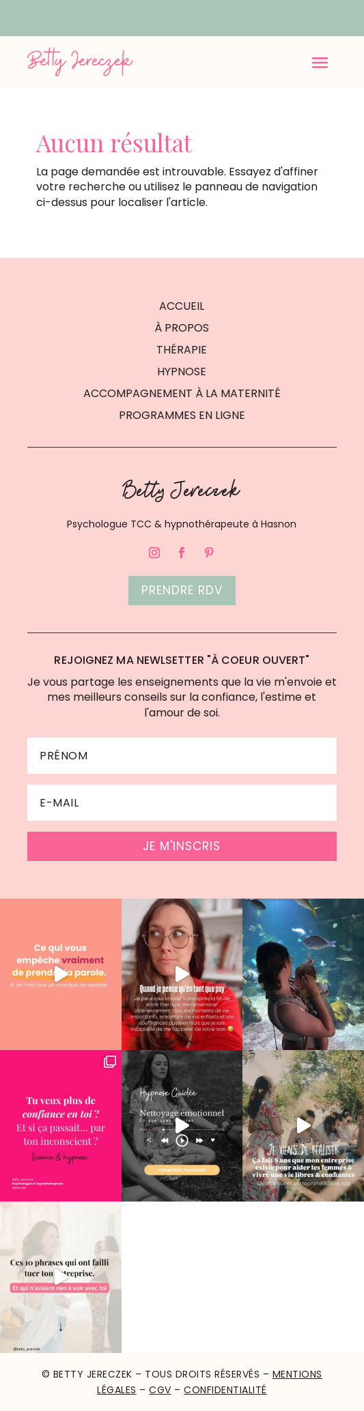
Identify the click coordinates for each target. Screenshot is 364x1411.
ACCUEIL (181, 306)
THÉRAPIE (181, 350)
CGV (160, 1390)
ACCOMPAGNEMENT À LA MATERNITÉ (182, 393)
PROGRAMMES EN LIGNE (182, 415)
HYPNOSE (181, 371)
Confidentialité (225, 1390)
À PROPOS (181, 328)
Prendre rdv (182, 590)
